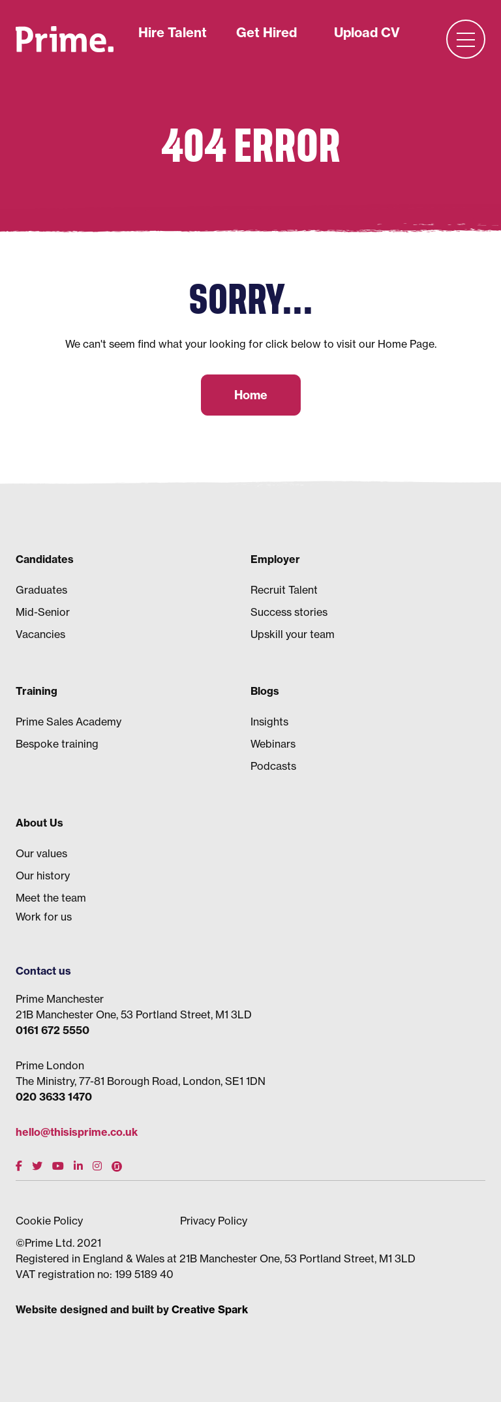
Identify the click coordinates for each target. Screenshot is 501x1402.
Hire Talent (172, 32)
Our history (43, 875)
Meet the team (51, 897)
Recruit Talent (284, 589)
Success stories (288, 611)
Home (250, 395)
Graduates (41, 589)
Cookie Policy (49, 1220)
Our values (41, 853)
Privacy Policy (213, 1220)
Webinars (273, 743)
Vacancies (40, 634)
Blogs (264, 690)
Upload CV (367, 32)
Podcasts (273, 765)
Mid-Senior (43, 611)
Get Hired (266, 32)
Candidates (45, 559)
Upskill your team (292, 634)
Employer (275, 559)
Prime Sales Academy (68, 721)
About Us (39, 822)
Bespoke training (57, 743)
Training (36, 690)
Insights (269, 721)
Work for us (44, 916)
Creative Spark (210, 1309)
